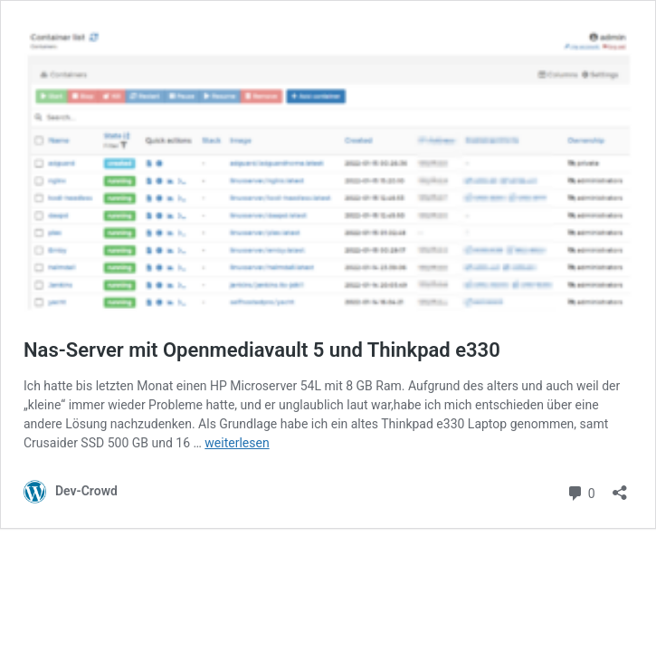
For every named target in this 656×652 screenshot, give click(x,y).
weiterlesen (236, 443)
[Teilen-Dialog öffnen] (619, 487)
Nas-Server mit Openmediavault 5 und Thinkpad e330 (262, 350)
